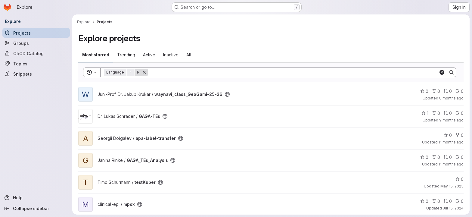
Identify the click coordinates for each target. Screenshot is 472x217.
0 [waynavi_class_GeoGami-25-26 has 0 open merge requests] (448, 91)
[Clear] (442, 72)
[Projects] (36, 33)
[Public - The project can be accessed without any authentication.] (227, 94)
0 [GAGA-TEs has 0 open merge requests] (448, 113)
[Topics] (36, 63)
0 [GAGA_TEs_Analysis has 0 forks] (436, 157)
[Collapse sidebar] (36, 208)
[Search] (293, 72)
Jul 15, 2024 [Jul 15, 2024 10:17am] (453, 208)
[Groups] (36, 43)
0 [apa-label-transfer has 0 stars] (448, 135)
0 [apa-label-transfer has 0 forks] (459, 135)
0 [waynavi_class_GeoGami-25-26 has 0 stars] (424, 91)
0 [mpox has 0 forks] (436, 201)
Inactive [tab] (171, 54)
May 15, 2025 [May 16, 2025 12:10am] (452, 186)
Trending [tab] (126, 54)
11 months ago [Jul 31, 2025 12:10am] (451, 164)
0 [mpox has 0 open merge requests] (448, 201)
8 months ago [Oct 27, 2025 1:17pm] (451, 98)
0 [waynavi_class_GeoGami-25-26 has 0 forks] (436, 91)
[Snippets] (36, 74)
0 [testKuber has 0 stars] (459, 179)
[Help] (36, 198)
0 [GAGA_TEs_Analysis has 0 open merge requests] (448, 157)
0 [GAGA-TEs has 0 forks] (436, 113)
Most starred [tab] (95, 54)
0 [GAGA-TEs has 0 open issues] (459, 113)
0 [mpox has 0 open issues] (459, 201)
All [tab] (188, 54)
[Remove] (144, 72)
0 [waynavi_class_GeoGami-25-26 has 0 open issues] (459, 91)
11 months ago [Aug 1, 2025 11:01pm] (451, 142)
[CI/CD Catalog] (36, 53)
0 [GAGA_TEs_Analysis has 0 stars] (424, 157)
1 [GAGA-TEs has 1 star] (424, 113)
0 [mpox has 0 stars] (424, 201)
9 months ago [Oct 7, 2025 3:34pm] (451, 120)
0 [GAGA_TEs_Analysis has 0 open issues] (459, 157)
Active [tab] (149, 54)
